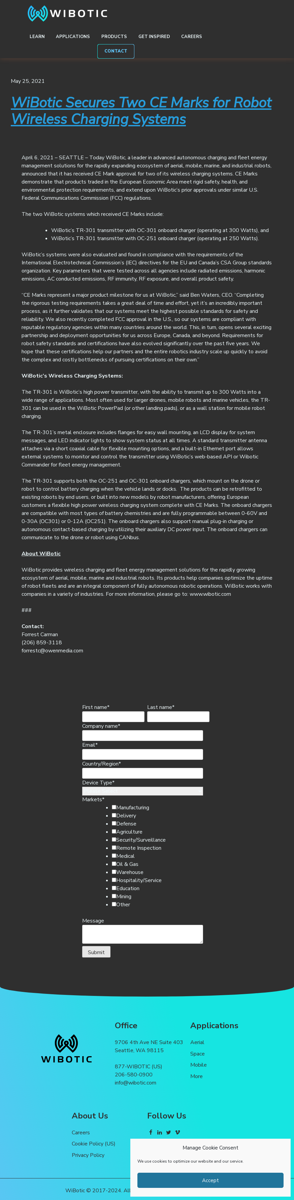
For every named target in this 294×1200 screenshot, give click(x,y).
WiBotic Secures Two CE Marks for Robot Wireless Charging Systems (141, 111)
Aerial (197, 1042)
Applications (73, 37)
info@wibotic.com (135, 1083)
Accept (210, 1180)
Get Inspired (154, 37)
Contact (115, 51)
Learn (37, 37)
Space (197, 1054)
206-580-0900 (134, 1074)
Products (114, 37)
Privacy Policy (88, 1155)
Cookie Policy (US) (94, 1143)
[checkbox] (153, 856)
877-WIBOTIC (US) (138, 1066)
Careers (191, 37)
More (196, 1076)
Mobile (198, 1065)
